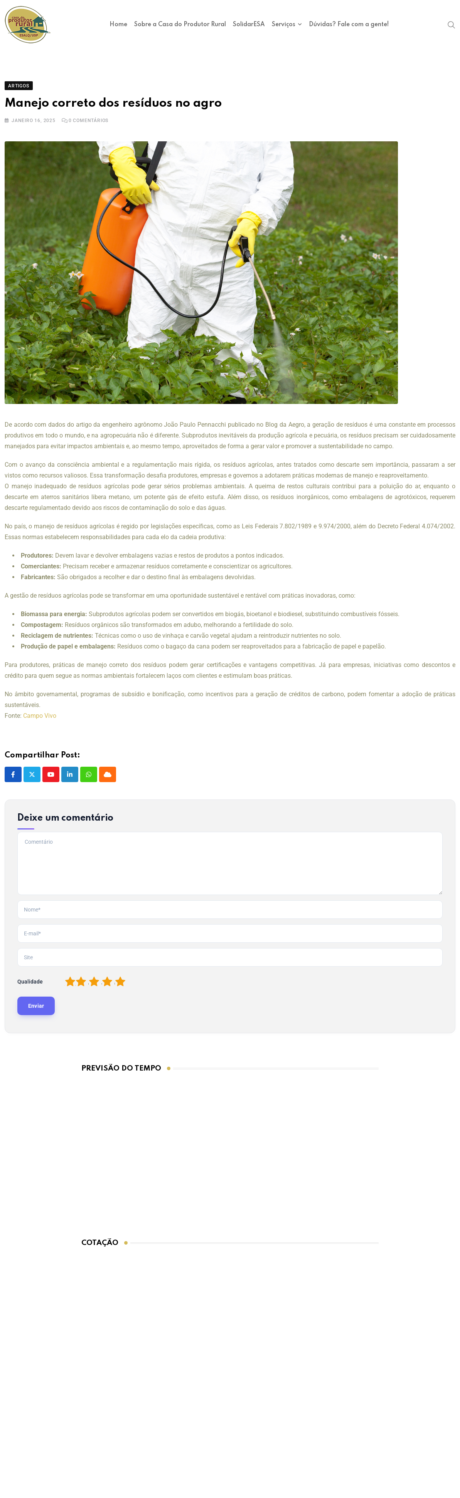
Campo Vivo (39, 715)
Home (118, 25)
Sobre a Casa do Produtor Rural (180, 25)
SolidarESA (249, 25)
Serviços (283, 25)
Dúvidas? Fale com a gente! (349, 25)
